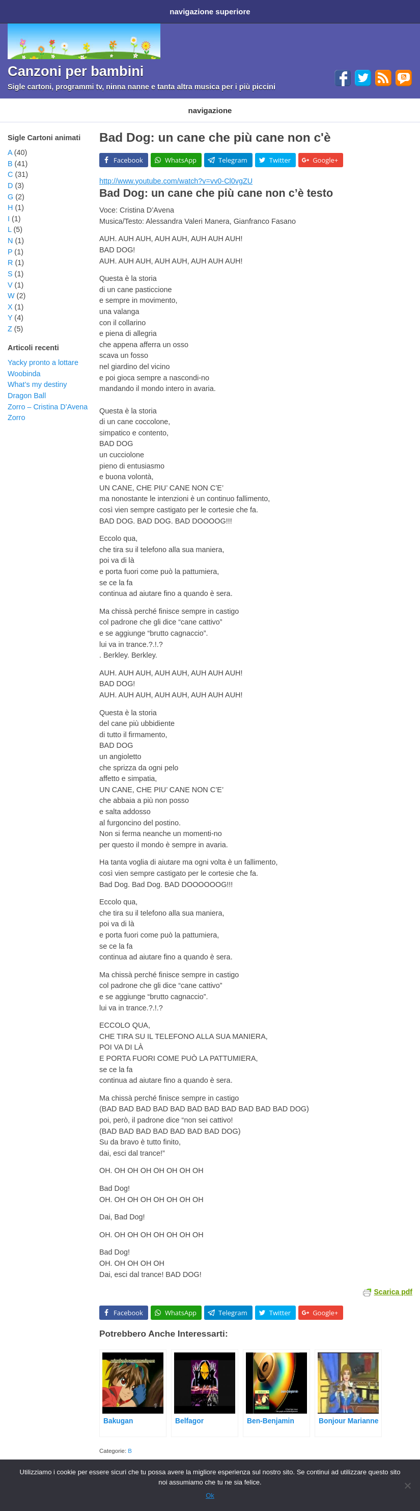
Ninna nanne (257, 103)
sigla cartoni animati (242, 1451)
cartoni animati (134, 1451)
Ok (210, 1495)
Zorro (16, 407)
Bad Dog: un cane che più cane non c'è (215, 127)
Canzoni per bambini (76, 67)
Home (19, 9)
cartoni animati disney (184, 1451)
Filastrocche (204, 103)
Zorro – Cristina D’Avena (48, 397)
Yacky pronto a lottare (43, 352)
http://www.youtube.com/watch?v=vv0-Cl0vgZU (176, 171)
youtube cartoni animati (358, 1451)
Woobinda (24, 363)
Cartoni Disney (90, 103)
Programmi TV (149, 103)
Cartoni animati (30, 103)
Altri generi (307, 103)
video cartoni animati (298, 1451)
